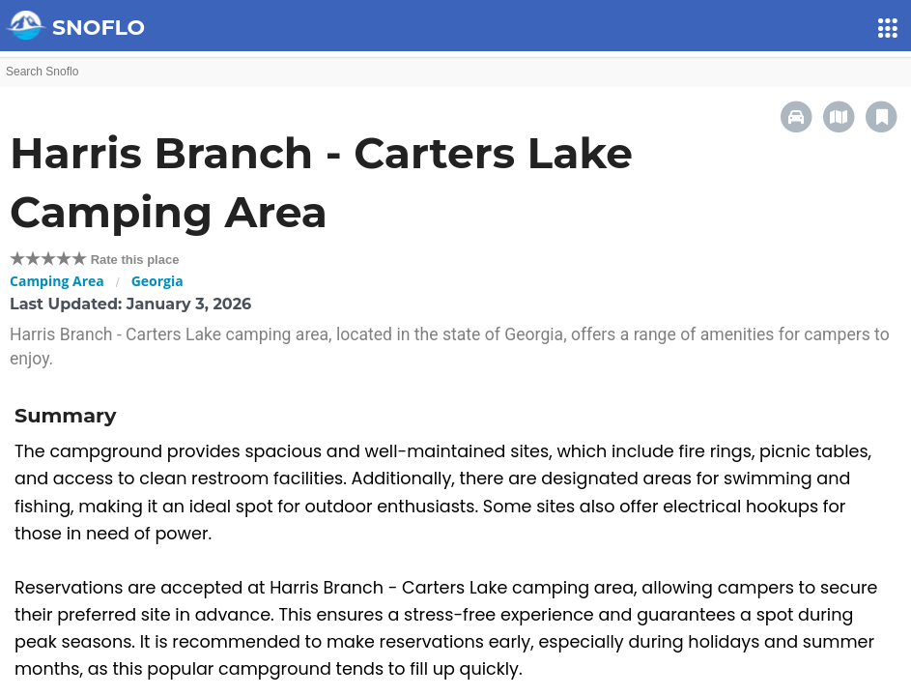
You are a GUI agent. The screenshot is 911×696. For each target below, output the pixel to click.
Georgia (157, 281)
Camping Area (57, 281)
